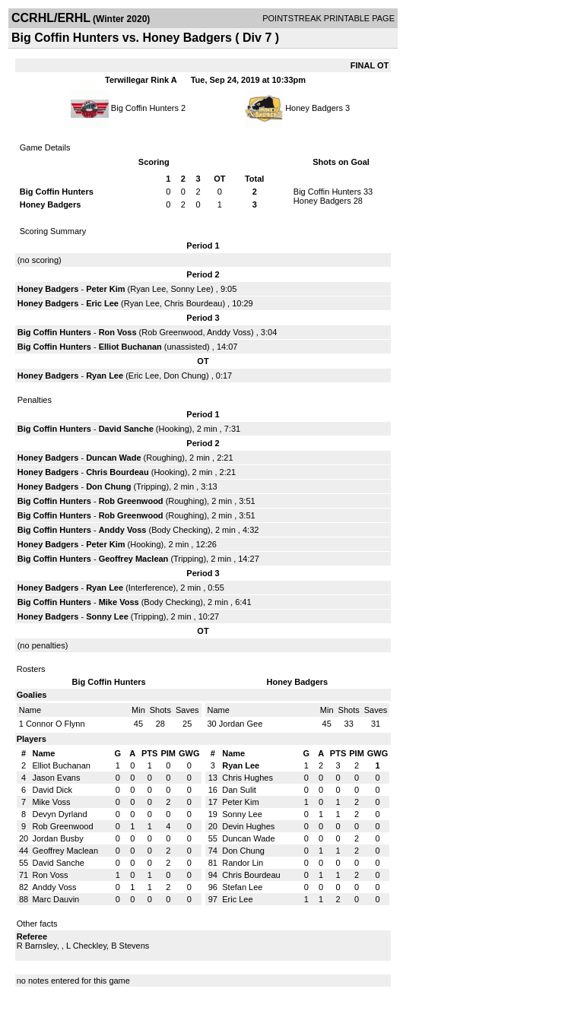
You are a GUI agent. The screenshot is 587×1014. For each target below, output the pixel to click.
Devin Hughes (248, 826)
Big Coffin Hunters (145, 107)
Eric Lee (102, 303)
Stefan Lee (242, 887)
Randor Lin (242, 862)
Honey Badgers (314, 107)
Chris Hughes (247, 777)
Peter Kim (105, 288)
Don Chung (184, 375)
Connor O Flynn (55, 723)
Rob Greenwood (171, 332)
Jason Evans (56, 777)
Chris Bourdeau (193, 303)
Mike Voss (119, 602)
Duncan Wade (113, 457)
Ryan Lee (148, 288)
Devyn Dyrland (59, 814)
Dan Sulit (239, 789)
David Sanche (126, 428)
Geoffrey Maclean (134, 558)
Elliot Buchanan (130, 346)
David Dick (52, 789)
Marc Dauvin (55, 899)
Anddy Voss (229, 332)
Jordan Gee (240, 723)
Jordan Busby (57, 838)
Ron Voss (118, 332)
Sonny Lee (190, 288)
